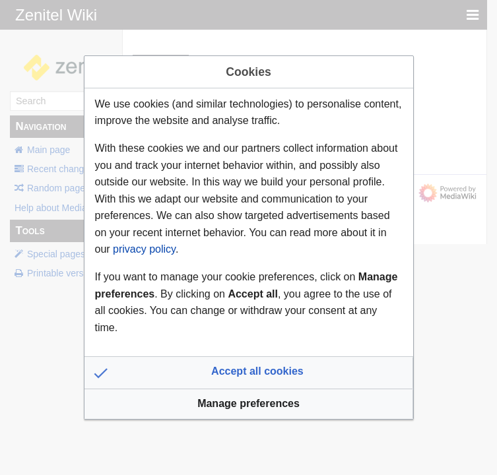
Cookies (248, 72)
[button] (248, 373)
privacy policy (144, 249)
